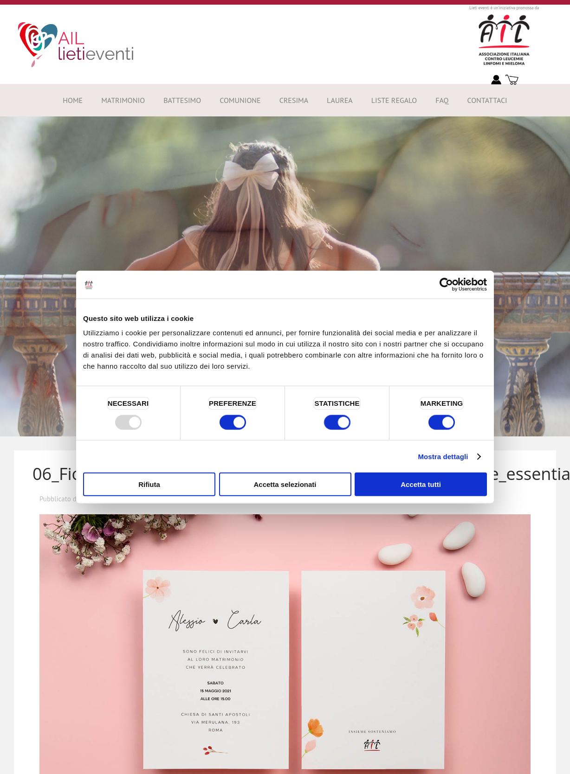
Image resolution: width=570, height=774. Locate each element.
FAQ (441, 100)
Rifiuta (149, 484)
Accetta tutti (421, 484)
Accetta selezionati (284, 484)
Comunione (240, 100)
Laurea (340, 100)
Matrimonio (123, 100)
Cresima (293, 100)
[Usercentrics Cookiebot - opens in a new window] (446, 284)
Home (73, 100)
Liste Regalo (394, 100)
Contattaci (487, 100)
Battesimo (182, 100)
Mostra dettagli (443, 456)
